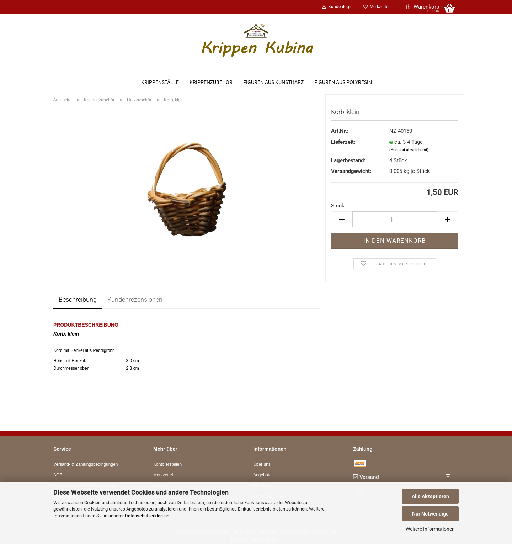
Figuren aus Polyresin (343, 82)
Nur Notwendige (430, 514)
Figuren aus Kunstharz (273, 82)
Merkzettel (376, 6)
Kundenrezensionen (134, 299)
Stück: (338, 205)
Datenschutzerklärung (147, 515)
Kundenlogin (337, 6)
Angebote (262, 474)
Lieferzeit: (343, 142)
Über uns (262, 464)
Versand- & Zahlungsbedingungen (85, 464)
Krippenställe (160, 82)
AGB (57, 474)
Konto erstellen (167, 464)
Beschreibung (78, 299)
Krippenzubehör (211, 82)
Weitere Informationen (430, 529)
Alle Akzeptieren (430, 496)
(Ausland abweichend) (408, 150)
